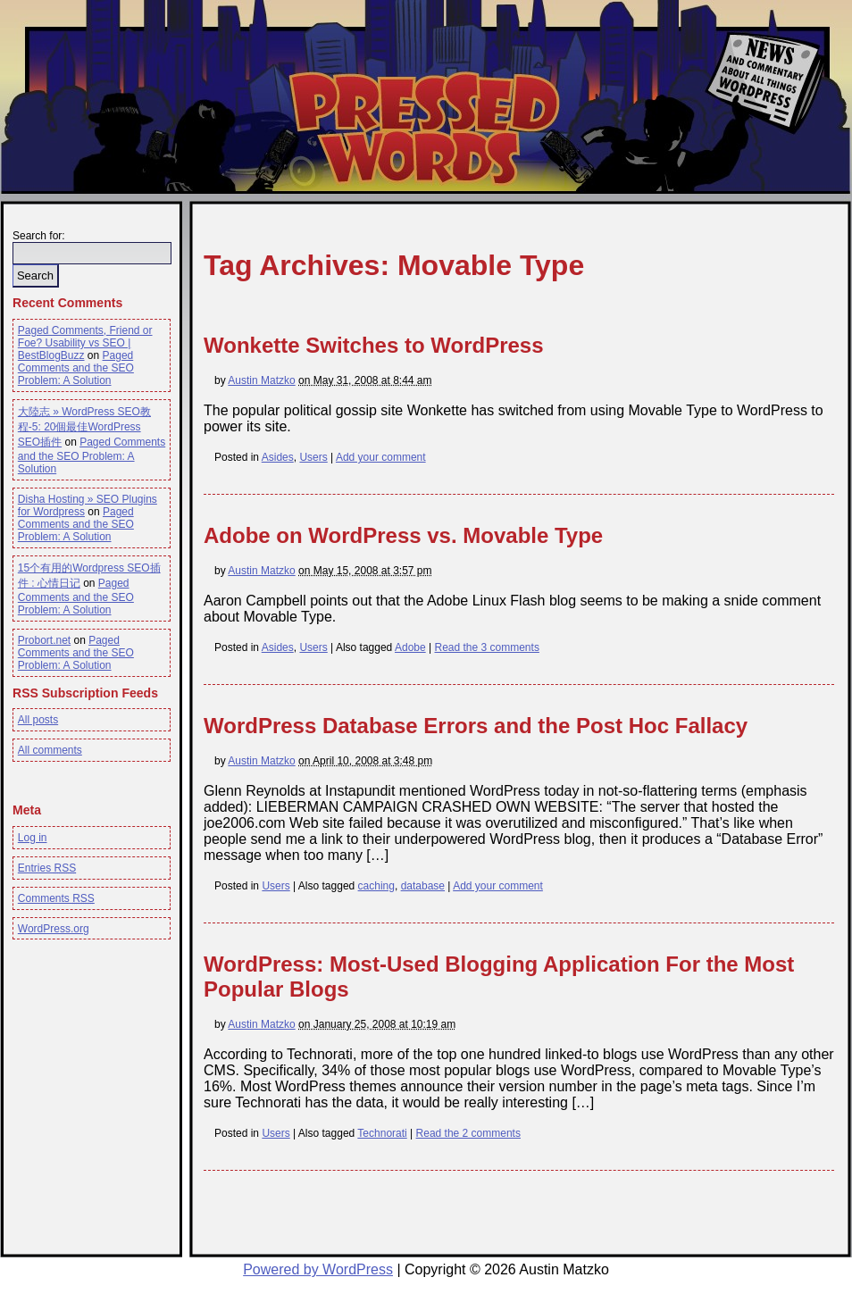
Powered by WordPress (318, 1269)
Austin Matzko (261, 380)
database (423, 886)
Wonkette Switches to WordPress (374, 345)
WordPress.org (53, 928)
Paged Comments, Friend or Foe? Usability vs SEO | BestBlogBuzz (85, 343)
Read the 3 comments (486, 647)
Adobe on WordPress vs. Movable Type (403, 535)
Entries (47, 868)
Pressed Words (422, 127)
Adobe (410, 647)
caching (376, 886)
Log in (32, 837)
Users (313, 457)
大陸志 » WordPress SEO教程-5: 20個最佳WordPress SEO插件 (84, 426)
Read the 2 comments (468, 1133)
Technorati (381, 1133)
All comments (50, 750)
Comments (56, 898)
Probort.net (44, 640)
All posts (38, 720)
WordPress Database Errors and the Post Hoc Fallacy (476, 726)
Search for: (39, 236)
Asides (278, 457)
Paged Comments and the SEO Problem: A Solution (76, 368)
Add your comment (381, 457)
